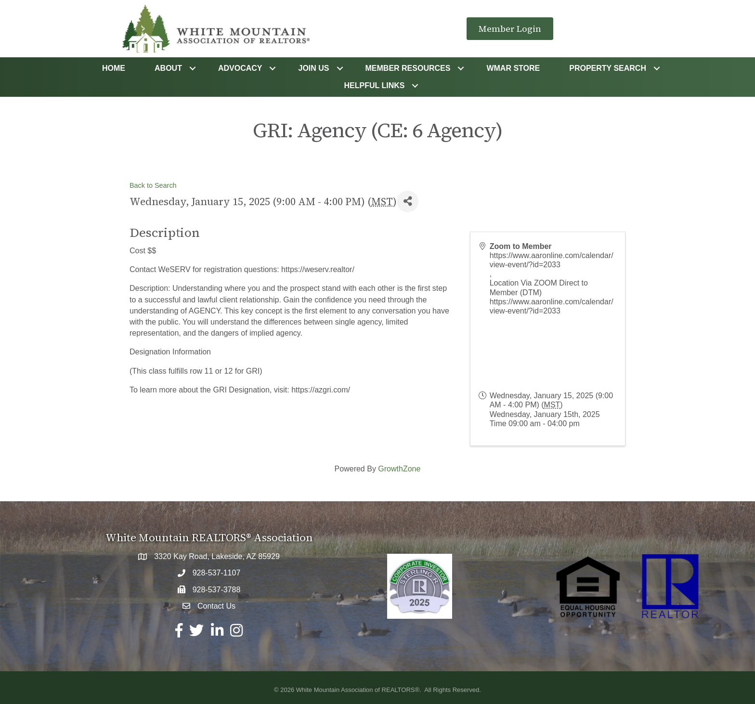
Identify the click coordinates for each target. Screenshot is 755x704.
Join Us (313, 68)
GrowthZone (399, 469)
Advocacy (240, 68)
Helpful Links (374, 85)
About (168, 68)
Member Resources (408, 68)
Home (113, 68)
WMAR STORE (513, 68)
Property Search (607, 68)
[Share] (407, 201)
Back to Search (153, 185)
